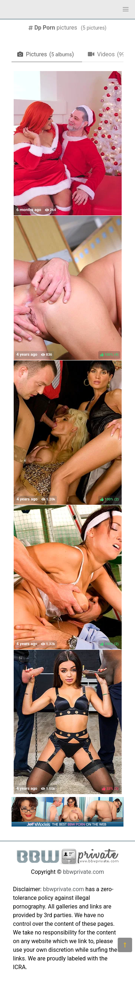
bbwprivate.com (83, 871)
